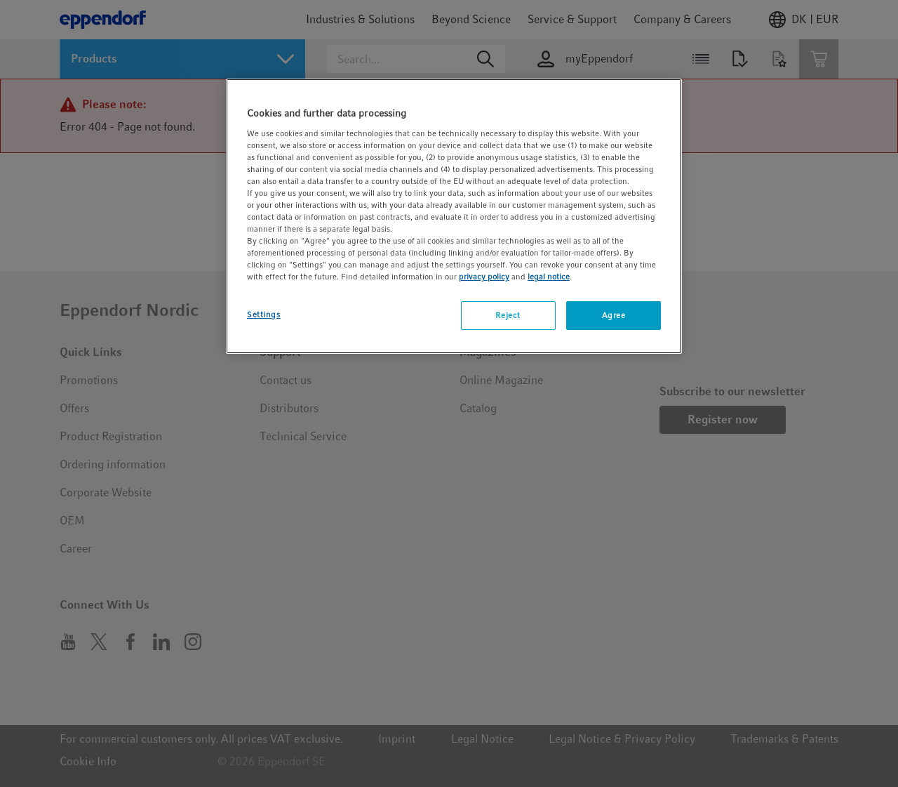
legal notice (549, 277)
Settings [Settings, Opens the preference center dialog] (264, 314)
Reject (507, 315)
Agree (614, 315)
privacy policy (484, 277)
